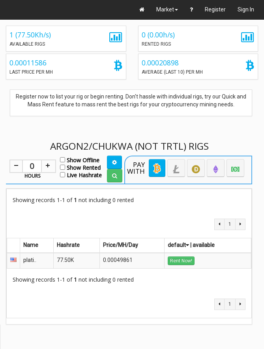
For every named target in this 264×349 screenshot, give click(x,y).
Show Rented (80, 167)
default (178, 245)
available (204, 245)
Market (167, 9)
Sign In (246, 9)
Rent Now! (181, 261)
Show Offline (79, 159)
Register (215, 9)
